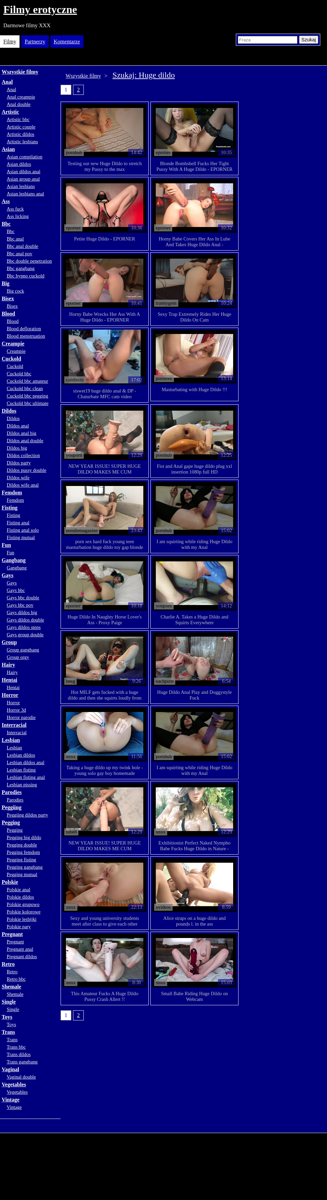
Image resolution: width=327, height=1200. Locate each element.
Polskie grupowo (23, 904)
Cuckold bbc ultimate (27, 403)
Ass (6, 201)
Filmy (9, 41)
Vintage (11, 1099)
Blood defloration (24, 328)
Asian (8, 149)
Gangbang (14, 560)
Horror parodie (21, 717)
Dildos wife (18, 477)
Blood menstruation (26, 336)
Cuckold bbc (19, 373)
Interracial (14, 725)
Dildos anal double (25, 440)
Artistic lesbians (22, 141)
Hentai (9, 680)
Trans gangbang (22, 1061)
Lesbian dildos (21, 755)
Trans (8, 1032)
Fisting (9, 508)
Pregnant (12, 934)
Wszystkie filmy (20, 72)
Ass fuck (15, 209)
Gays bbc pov (20, 605)
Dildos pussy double (26, 470)
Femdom (12, 492)
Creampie (13, 343)
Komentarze (67, 41)
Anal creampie (21, 97)
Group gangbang (23, 649)
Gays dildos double (25, 620)
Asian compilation (24, 156)
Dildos (9, 411)
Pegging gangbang (25, 867)
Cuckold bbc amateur (27, 381)
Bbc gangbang (21, 268)
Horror (10, 695)
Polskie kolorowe (23, 911)
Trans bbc (16, 1047)
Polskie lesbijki (21, 919)
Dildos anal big (21, 433)
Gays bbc (16, 590)
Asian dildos (19, 164)
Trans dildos (19, 1054)
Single (9, 1002)
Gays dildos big (22, 612)
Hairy (8, 665)
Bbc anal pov (19, 253)
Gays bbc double (23, 597)
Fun (6, 545)
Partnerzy (35, 41)
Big (5, 283)
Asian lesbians (21, 186)
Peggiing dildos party (27, 815)
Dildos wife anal (23, 485)
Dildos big (17, 448)
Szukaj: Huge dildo (143, 75)
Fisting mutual (21, 537)
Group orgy (18, 657)
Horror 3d (16, 710)
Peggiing (12, 807)
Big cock (15, 291)
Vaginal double (21, 1077)
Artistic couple (21, 126)
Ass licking (18, 216)
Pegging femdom (23, 852)
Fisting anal (18, 522)
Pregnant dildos (22, 956)
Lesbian (11, 740)
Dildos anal (18, 425)
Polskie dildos (20, 897)
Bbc (6, 224)
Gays (7, 575)
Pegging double (22, 845)
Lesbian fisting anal (26, 777)
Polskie (10, 882)
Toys (7, 1017)
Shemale (11, 986)
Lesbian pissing (22, 784)
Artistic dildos (20, 134)
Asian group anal (23, 179)
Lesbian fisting (21, 770)
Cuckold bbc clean (25, 388)
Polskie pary (19, 926)
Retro (8, 964)
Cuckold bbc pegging (27, 396)
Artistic (10, 112)
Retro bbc (16, 979)
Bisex (8, 298)
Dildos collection (23, 455)
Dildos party (19, 462)
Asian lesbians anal (25, 193)
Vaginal (10, 1069)
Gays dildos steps (24, 627)
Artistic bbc (18, 119)
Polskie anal (18, 889)
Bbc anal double (22, 246)
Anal (7, 82)
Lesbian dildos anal (25, 762)
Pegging (11, 822)
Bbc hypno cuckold (25, 275)
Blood (8, 313)
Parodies (12, 792)
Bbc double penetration (29, 261)
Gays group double (25, 634)
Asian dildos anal (23, 171)
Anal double (19, 104)
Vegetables (14, 1084)
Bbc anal (15, 238)
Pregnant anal (20, 949)
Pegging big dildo (24, 837)
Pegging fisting (21, 859)
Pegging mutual (22, 874)
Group (9, 642)
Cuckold (11, 359)
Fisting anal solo (23, 530)
